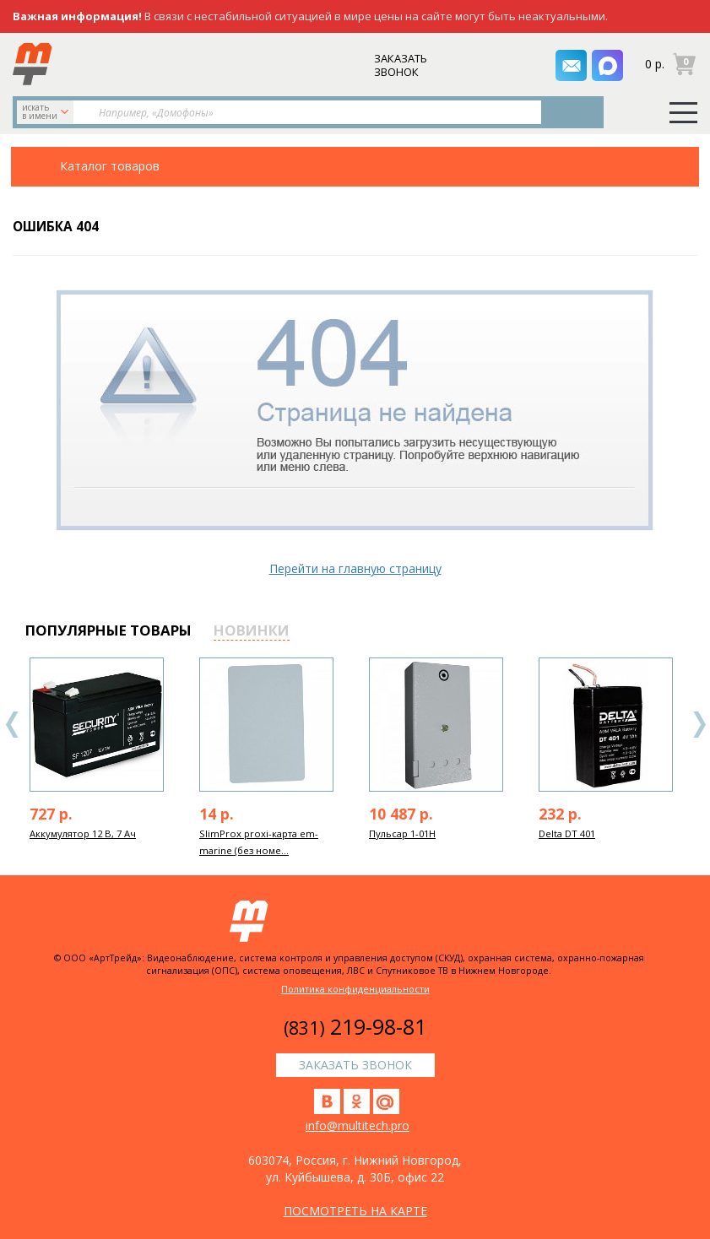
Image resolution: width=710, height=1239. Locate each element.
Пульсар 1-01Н (402, 833)
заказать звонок (401, 65)
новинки (252, 630)
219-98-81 (355, 1027)
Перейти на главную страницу (355, 568)
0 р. (654, 64)
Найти (573, 112)
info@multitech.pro (357, 1125)
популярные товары (108, 630)
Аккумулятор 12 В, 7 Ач (83, 833)
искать (47, 111)
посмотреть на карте (355, 1211)
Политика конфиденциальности (355, 988)
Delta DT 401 (567, 833)
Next (699, 724)
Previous (12, 724)
